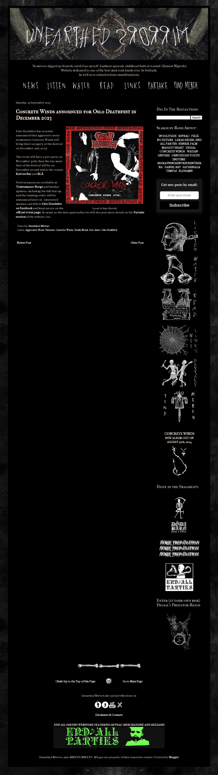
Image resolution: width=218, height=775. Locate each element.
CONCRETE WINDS (172, 151)
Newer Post (24, 243)
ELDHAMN (186, 171)
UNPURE (164, 155)
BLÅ (40, 174)
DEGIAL (191, 147)
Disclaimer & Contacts (109, 715)
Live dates (94, 230)
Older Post (137, 243)
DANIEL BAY (172, 167)
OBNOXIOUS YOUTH (186, 155)
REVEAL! (183, 136)
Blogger (174, 757)
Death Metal (81, 230)
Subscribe (179, 205)
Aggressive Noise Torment (39, 230)
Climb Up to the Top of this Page (75, 681)
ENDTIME (178, 159)
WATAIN (192, 151)
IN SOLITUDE (167, 136)
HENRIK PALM (187, 143)
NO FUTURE (165, 140)
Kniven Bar (23, 174)
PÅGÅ (195, 136)
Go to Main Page (132, 681)
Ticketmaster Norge (29, 187)
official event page (28, 212)
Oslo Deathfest (109, 230)
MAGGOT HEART (173, 147)
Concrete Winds (64, 230)
